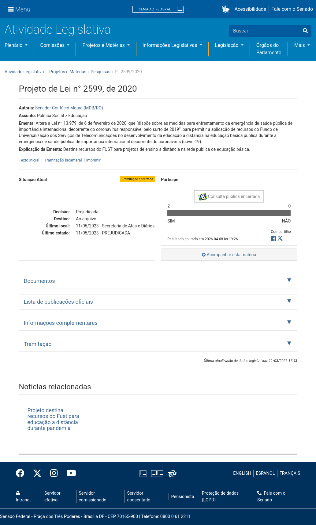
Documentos (39, 281)
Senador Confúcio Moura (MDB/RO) (69, 107)
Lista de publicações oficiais (58, 302)
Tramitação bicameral (63, 160)
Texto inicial (29, 160)
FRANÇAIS (290, 473)
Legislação (227, 45)
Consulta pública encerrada (229, 196)
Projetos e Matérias (104, 45)
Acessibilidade (250, 9)
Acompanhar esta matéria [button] (229, 254)
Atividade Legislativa (58, 29)
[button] (227, 9)
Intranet (23, 497)
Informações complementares (61, 323)
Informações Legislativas (171, 45)
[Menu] (19, 9)
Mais (300, 45)
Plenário (14, 45)
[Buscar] (305, 30)
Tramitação (38, 344)
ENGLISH (242, 473)
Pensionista (182, 496)
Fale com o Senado (292, 9)
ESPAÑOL (265, 473)
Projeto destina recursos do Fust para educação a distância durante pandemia (53, 419)
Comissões (53, 45)
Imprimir (93, 160)
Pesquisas (100, 71)
